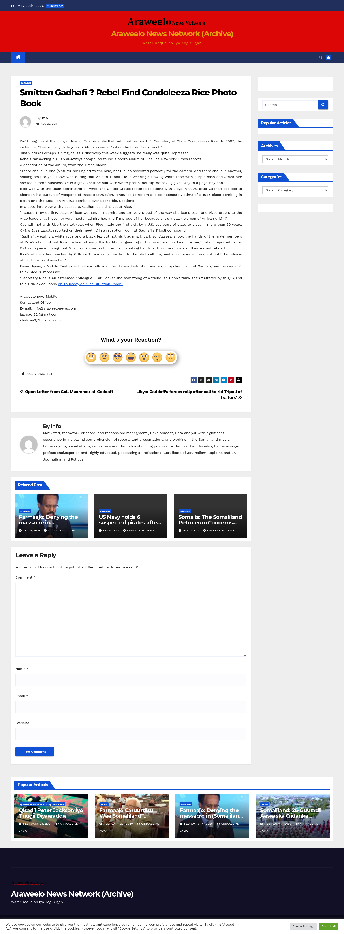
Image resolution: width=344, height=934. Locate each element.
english (26, 83)
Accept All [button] (329, 926)
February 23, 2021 (38, 823)
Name (22, 669)
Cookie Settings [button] (303, 926)
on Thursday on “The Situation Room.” (90, 284)
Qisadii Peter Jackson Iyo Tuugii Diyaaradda (51, 813)
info (44, 118)
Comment (25, 577)
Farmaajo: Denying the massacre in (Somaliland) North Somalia (212, 815)
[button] (320, 57)
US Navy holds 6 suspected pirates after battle (129, 522)
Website (22, 723)
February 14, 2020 (199, 823)
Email (21, 696)
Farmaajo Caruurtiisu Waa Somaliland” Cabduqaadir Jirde (126, 815)
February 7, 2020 (279, 823)
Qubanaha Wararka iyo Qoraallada (42, 804)
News (104, 804)
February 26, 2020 (119, 823)
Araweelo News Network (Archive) (172, 33)
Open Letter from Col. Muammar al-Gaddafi (66, 391)
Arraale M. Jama (59, 530)
